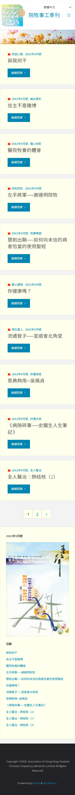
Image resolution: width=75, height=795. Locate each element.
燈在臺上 (17, 329)
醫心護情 (17, 284)
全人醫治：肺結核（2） (33, 477)
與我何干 (17, 60)
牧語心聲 (17, 54)
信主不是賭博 (22, 105)
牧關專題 (35, 233)
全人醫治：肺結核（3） (21, 725)
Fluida (36, 783)
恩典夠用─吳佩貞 (26, 380)
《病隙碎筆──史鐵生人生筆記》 (26, 705)
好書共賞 (35, 419)
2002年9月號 (33, 54)
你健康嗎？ (20, 291)
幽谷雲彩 (35, 99)
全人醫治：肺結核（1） (21, 718)
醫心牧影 (35, 144)
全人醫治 (35, 470)
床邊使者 (35, 374)
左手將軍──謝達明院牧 (33, 195)
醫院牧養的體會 (24, 150)
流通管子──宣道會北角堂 (35, 336)
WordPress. (50, 783)
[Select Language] (56, 7)
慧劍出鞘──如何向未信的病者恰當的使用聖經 (34, 679)
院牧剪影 (17, 188)
